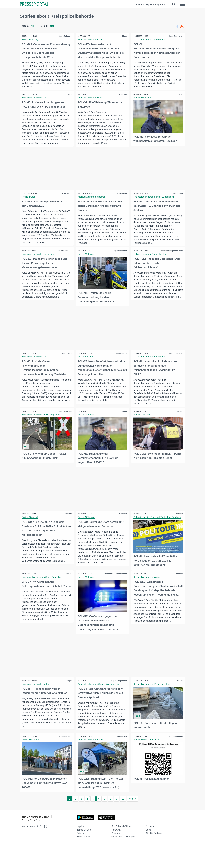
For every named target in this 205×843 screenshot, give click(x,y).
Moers (124, 36)
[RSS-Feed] (182, 26)
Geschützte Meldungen (123, 836)
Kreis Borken (122, 194)
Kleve (69, 94)
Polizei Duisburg (30, 39)
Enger (69, 680)
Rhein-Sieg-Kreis (64, 411)
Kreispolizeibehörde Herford (36, 684)
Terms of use (84, 829)
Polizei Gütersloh (86, 517)
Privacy (80, 832)
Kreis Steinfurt (121, 353)
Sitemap (115, 832)
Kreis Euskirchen (176, 36)
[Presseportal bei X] (40, 826)
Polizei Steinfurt (86, 356)
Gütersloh (123, 514)
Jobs (148, 829)
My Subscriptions (155, 4)
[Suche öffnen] (174, 4)
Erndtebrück (178, 194)
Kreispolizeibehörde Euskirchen (149, 39)
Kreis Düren (66, 194)
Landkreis (179, 514)
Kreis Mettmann (65, 736)
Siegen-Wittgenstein (119, 680)
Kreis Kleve (66, 353)
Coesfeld (179, 411)
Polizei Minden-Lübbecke (146, 739)
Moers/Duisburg (64, 36)
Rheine (68, 574)
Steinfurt (67, 514)
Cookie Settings (154, 832)
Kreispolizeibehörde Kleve (35, 97)
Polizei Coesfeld (142, 415)
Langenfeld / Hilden (119, 251)
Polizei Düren (29, 197)
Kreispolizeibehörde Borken (92, 197)
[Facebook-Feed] (177, 26)
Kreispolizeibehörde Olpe (90, 97)
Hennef (180, 680)
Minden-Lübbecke (175, 736)
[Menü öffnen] (182, 4)
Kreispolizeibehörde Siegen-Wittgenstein (154, 197)
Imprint (80, 826)
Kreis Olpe (123, 94)
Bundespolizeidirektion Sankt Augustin (41, 577)
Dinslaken (179, 574)
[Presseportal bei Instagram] (45, 825)
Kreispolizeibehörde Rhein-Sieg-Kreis (41, 415)
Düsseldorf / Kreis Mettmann (115, 574)
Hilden (180, 94)
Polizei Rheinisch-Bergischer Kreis (151, 254)
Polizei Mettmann (142, 97)
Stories (140, 4)
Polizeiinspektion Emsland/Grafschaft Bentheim (157, 517)
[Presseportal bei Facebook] (36, 826)
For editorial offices (121, 826)
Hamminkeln (122, 736)
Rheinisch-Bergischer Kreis (171, 251)
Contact (150, 826)
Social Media (83, 836)
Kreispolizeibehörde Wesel (91, 39)
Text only (116, 829)
